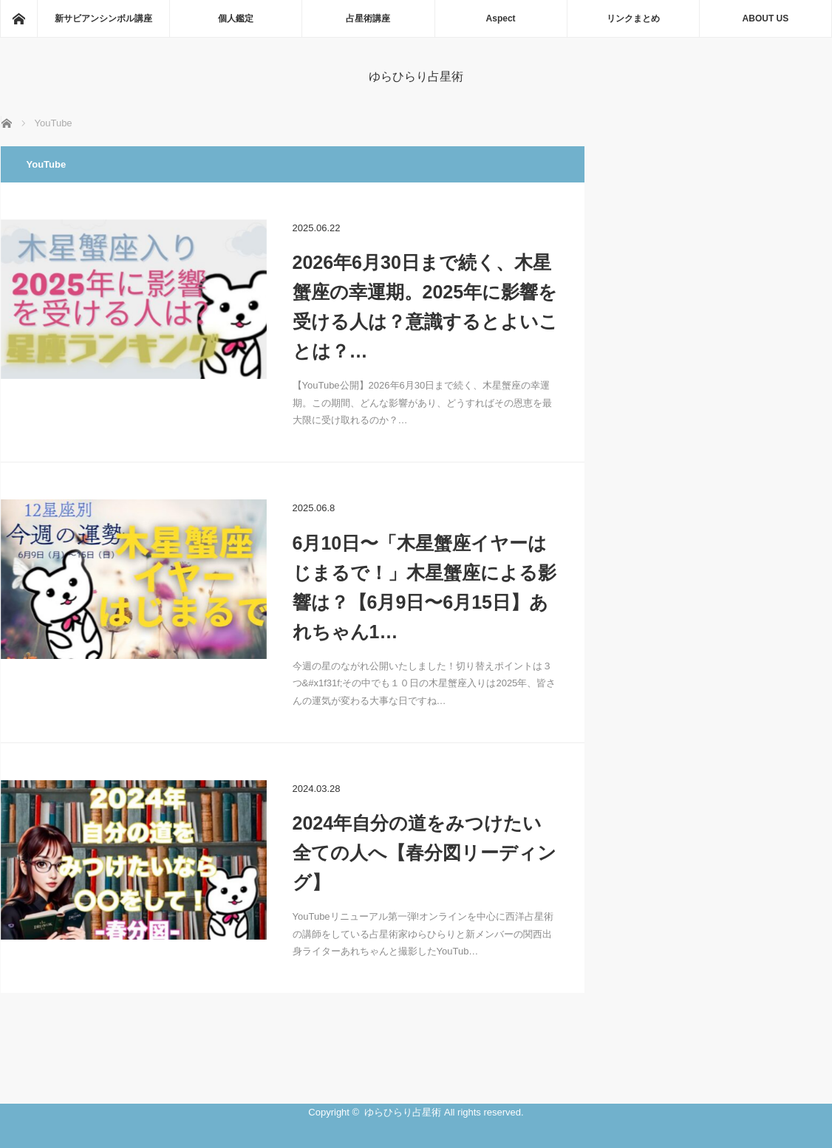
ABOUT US (766, 18)
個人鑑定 (235, 18)
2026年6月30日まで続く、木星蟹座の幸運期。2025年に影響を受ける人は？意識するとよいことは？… (425, 306)
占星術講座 (368, 18)
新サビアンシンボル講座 (103, 18)
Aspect (501, 18)
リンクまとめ (633, 18)
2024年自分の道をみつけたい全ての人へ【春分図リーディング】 (424, 852)
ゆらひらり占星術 (416, 76)
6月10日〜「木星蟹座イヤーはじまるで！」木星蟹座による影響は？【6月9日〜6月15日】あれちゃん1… (424, 587)
